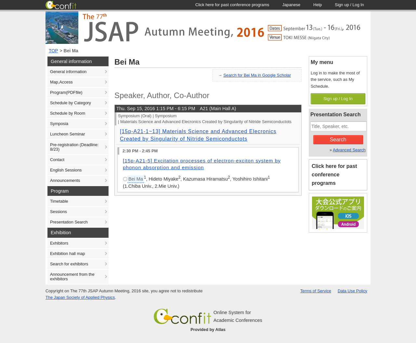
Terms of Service (315, 290)
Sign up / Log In (338, 98)
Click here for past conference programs (334, 174)
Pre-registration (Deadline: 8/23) (74, 147)
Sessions (58, 211)
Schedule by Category (70, 102)
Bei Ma (71, 50)
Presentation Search (69, 222)
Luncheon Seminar (67, 134)
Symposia (59, 123)
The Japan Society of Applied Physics (80, 297)
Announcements (65, 180)
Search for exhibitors (69, 263)
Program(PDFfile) (66, 92)
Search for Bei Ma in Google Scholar (257, 75)
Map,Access (61, 82)
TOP (53, 50)
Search (338, 139)
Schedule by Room (67, 113)
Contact (57, 159)
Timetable (59, 201)
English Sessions (66, 170)
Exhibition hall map (67, 253)
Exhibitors (59, 243)
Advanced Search (349, 149)
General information (68, 71)
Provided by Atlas (208, 329)
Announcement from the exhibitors (72, 276)
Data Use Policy (352, 290)
